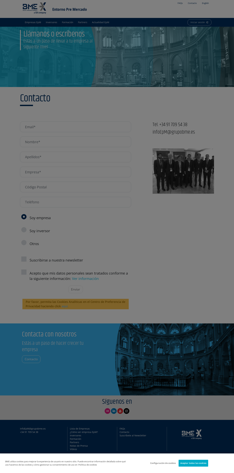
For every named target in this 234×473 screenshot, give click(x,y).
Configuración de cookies (163, 463)
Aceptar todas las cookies (193, 463)
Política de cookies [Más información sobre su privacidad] (87, 464)
